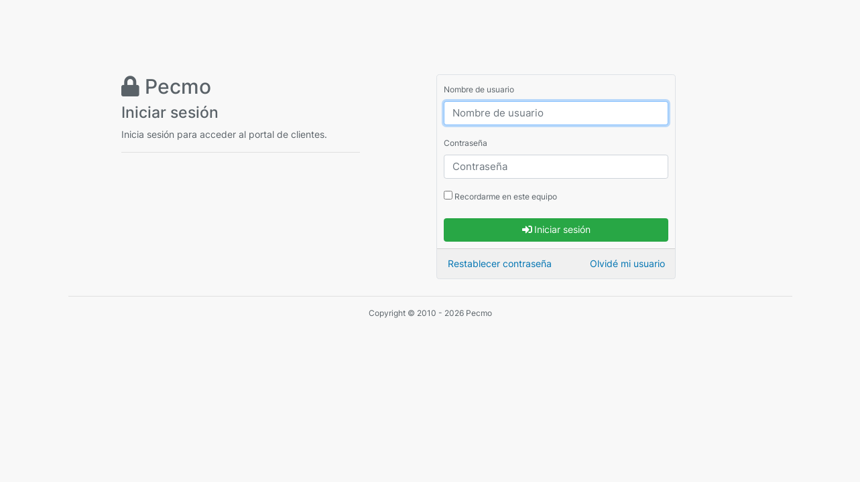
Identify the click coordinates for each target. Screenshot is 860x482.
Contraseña (465, 143)
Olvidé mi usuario (627, 263)
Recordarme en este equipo (500, 196)
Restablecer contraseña (500, 263)
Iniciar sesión (556, 229)
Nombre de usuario (479, 89)
